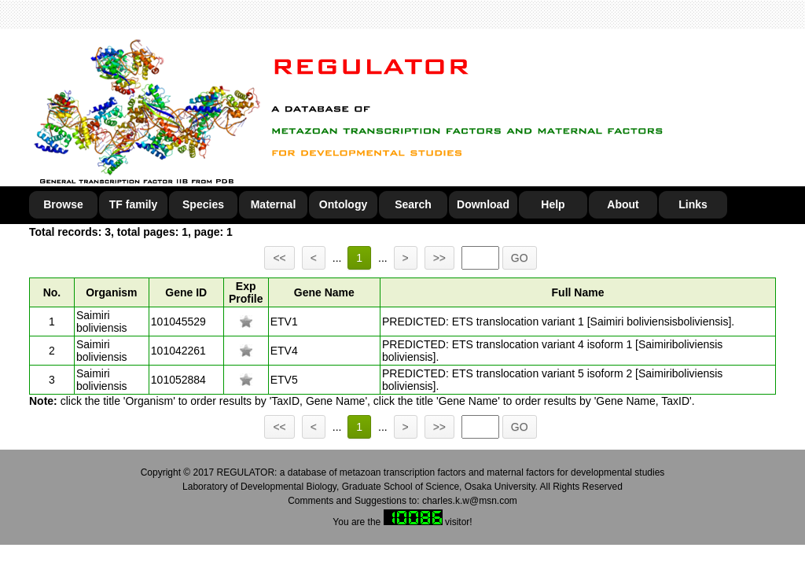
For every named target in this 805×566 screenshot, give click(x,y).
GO (519, 258)
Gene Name (324, 292)
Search (413, 204)
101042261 (178, 350)
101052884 (178, 379)
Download (483, 204)
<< (279, 258)
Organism (111, 292)
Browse (63, 204)
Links (693, 204)
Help (552, 204)
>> (439, 258)
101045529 (178, 321)
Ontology (343, 204)
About (622, 204)
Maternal (273, 204)
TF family (133, 204)
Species (203, 204)
